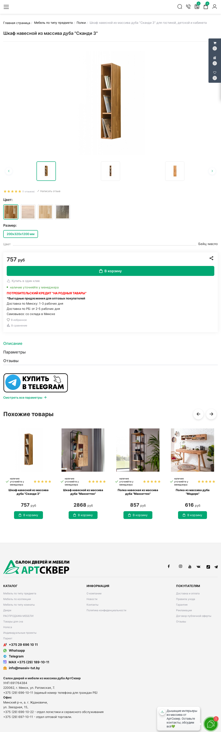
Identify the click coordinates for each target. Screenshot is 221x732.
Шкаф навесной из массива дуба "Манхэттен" (83, 491)
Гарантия (182, 604)
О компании (94, 593)
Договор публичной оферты (193, 615)
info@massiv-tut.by (24, 668)
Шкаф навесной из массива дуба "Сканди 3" (28, 491)
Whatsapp (14, 650)
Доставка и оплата (188, 593)
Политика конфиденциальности (106, 610)
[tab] (110, 343)
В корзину (110, 271)
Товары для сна (13, 621)
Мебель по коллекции (17, 599)
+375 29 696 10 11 (20, 645)
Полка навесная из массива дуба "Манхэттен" (138, 491)
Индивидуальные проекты (19, 632)
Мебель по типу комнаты (19, 604)
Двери (7, 610)
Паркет (7, 638)
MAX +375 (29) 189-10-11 (26, 662)
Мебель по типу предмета (19, 593)
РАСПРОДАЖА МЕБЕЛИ (18, 615)
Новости (92, 599)
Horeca (7, 627)
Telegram (13, 656)
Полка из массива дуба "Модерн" (193, 491)
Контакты (92, 604)
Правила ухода (185, 599)
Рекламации (184, 610)
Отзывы (181, 621)
